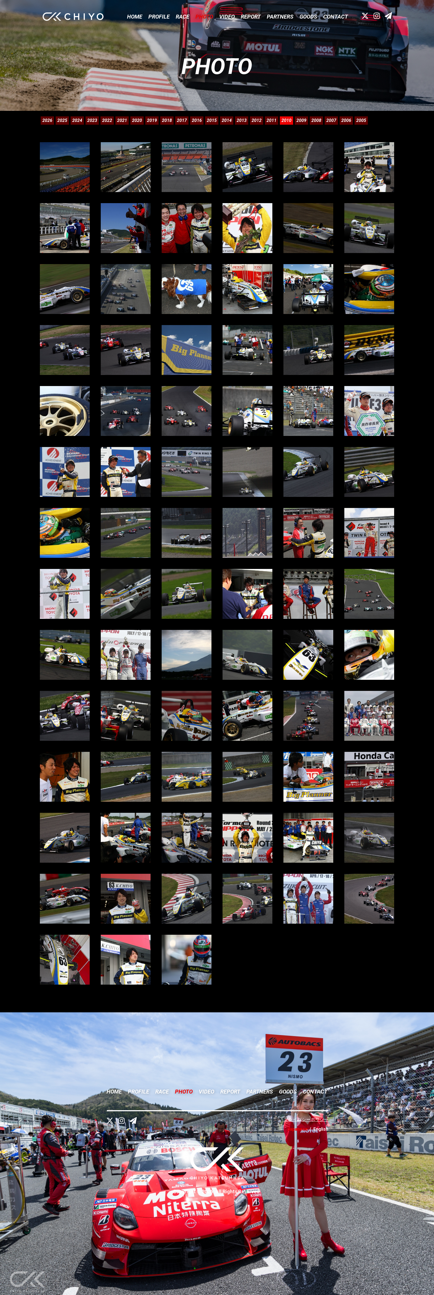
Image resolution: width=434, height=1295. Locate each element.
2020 (137, 120)
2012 (257, 120)
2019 (152, 120)
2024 (77, 120)
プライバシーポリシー (306, 1119)
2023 (92, 120)
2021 (122, 120)
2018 (167, 120)
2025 (62, 120)
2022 (107, 120)
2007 (331, 120)
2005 (361, 120)
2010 (286, 120)
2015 (212, 120)
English (320, 1129)
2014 (227, 120)
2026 (47, 120)
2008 (316, 120)
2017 (182, 120)
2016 (197, 120)
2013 (242, 120)
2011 (272, 120)
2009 (301, 120)
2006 (346, 120)
